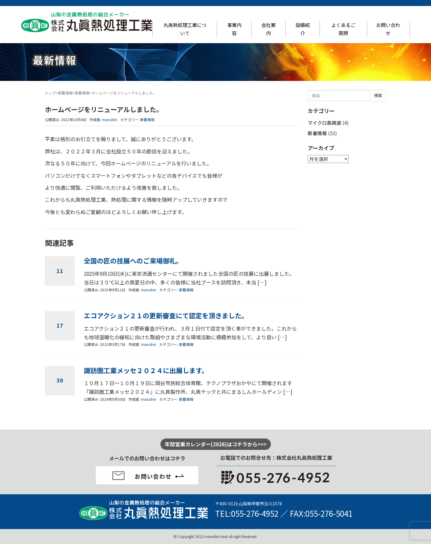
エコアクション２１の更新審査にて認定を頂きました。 (166, 315)
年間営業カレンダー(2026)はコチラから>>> (215, 444)
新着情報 (65, 92)
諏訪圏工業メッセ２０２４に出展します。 (146, 370)
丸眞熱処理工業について (185, 29)
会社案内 (268, 29)
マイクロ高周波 (324, 122)
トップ (50, 92)
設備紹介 (302, 29)
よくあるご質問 (343, 29)
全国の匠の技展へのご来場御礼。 (133, 260)
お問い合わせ (388, 29)
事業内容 (234, 29)
